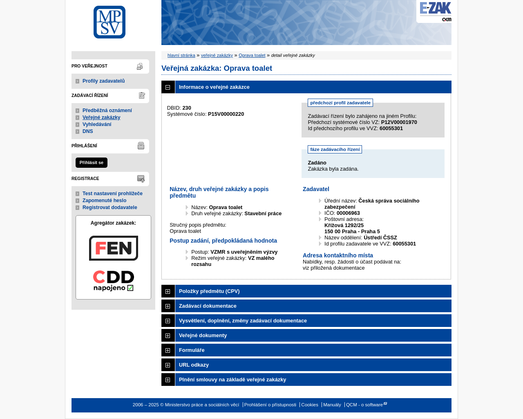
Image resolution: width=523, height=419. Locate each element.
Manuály (332, 404)
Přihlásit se (91, 162)
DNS (88, 131)
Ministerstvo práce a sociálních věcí (113, 20)
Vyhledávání (97, 124)
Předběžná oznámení (107, 110)
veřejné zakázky (217, 55)
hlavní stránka (181, 55)
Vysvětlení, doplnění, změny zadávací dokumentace (243, 321)
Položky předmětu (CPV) (209, 291)
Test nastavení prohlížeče (113, 193)
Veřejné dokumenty (203, 335)
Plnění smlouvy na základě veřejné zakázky (232, 379)
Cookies (309, 404)
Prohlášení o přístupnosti (270, 404)
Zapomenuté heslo (104, 200)
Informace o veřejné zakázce (214, 87)
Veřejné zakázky (102, 117)
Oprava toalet (252, 55)
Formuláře (192, 350)
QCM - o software (364, 404)
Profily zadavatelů (104, 81)
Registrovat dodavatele (110, 207)
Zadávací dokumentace (208, 306)
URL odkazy (194, 365)
